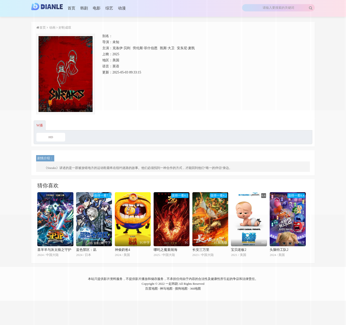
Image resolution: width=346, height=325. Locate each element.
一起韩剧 (171, 283)
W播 (39, 125)
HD (50, 137)
